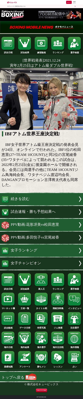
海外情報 (74, 346)
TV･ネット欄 (8, 307)
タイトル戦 (41, 307)
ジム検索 (58, 326)
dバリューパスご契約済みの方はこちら (17, 6)
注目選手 (74, 326)
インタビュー (74, 307)
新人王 (41, 288)
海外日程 (8, 346)
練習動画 (41, 51)
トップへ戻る (18, 377)
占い (74, 365)
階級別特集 (58, 307)
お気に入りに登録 (41, 390)
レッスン (58, 365)
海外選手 (41, 346)
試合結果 (24, 51)
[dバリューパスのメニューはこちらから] (74, 2)
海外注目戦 (58, 346)
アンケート (24, 365)
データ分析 (24, 326)
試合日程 (8, 51)
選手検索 (74, 51)
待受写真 (41, 326)
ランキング (58, 51)
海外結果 (24, 346)
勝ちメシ (41, 365)
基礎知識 (8, 365)
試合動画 (8, 326)
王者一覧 (24, 307)
